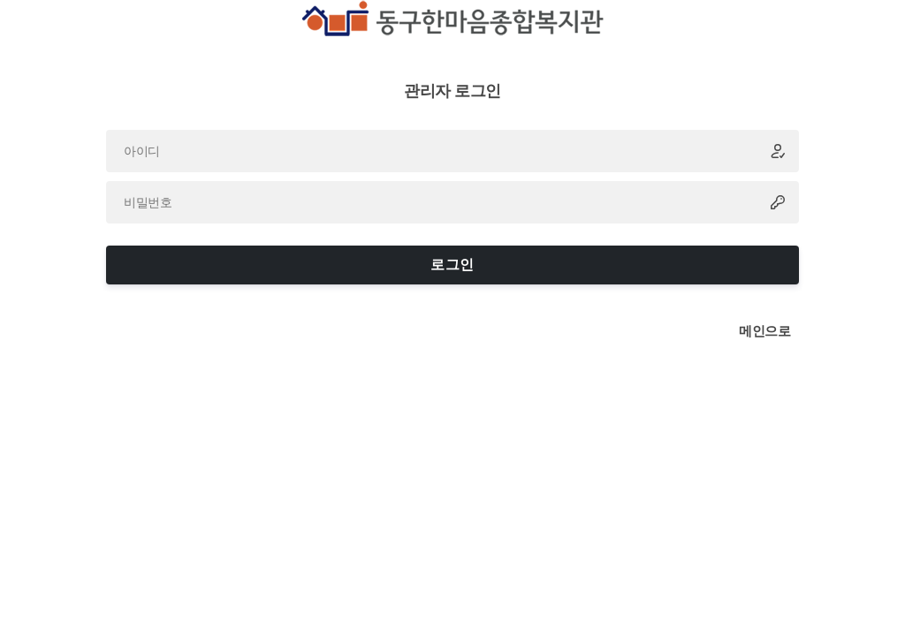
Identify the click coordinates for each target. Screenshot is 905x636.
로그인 (452, 264)
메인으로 (764, 330)
